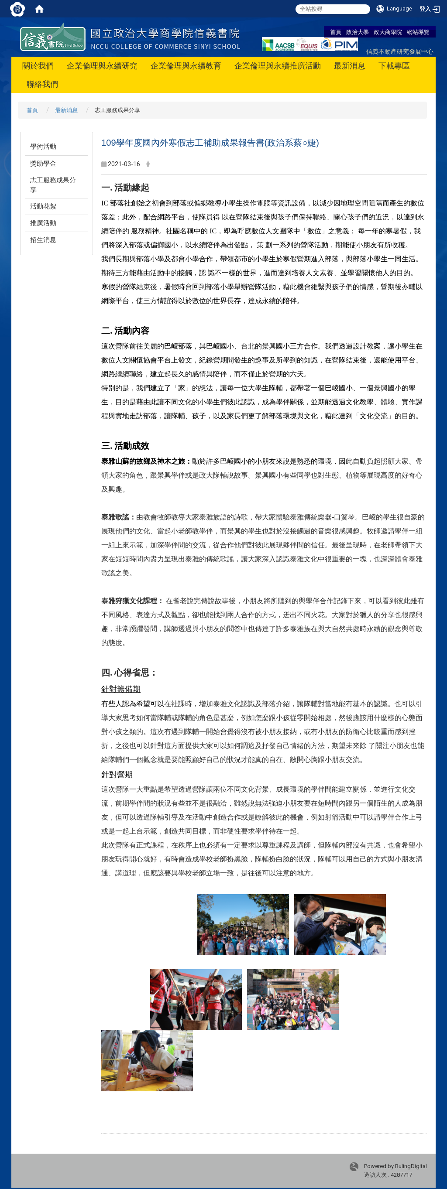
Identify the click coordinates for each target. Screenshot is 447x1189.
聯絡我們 (42, 84)
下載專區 (394, 65)
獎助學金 (43, 163)
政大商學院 (388, 32)
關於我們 (38, 65)
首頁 (335, 32)
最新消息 (349, 65)
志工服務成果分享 (53, 184)
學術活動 (43, 146)
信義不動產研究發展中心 (399, 51)
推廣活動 (43, 223)
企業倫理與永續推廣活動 (277, 65)
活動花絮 (43, 206)
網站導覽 (418, 32)
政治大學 (357, 32)
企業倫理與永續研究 (102, 65)
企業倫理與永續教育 (186, 65)
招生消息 (43, 240)
